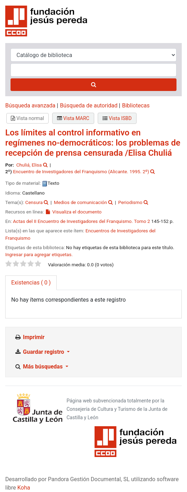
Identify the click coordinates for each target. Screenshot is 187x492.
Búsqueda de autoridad (88, 105)
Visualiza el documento (73, 212)
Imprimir (29, 337)
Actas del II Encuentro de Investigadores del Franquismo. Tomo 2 (81, 221)
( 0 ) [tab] (31, 282)
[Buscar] (93, 84)
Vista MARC (73, 118)
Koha (24, 487)
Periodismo (130, 202)
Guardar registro (39, 352)
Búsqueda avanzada (30, 105)
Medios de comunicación (80, 202)
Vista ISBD (117, 118)
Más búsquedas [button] (39, 366)
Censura (34, 202)
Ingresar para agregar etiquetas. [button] (39, 254)
